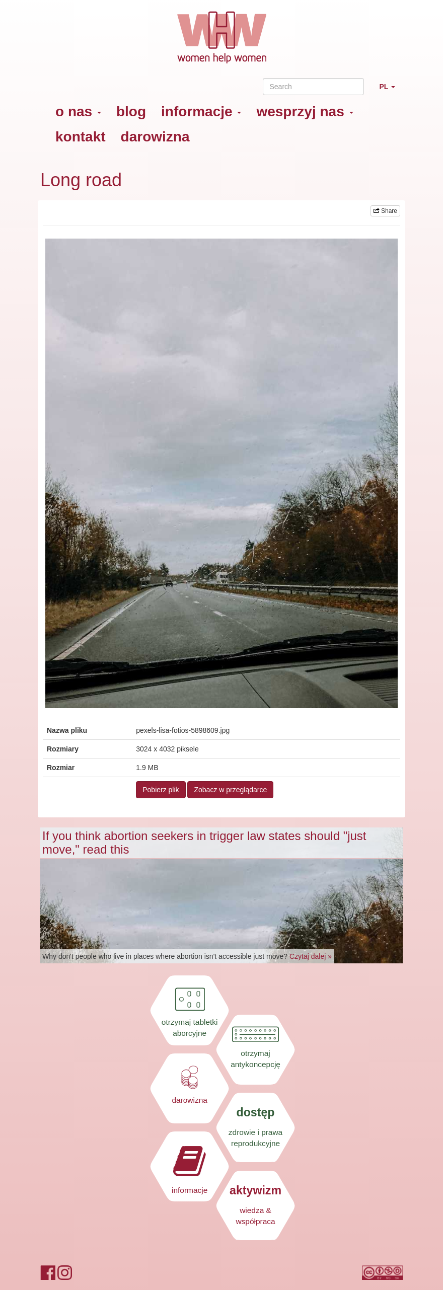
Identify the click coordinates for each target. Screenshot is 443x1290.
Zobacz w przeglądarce (230, 790)
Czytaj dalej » (310, 956)
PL (391, 91)
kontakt (80, 136)
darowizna (155, 136)
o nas (78, 111)
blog (131, 111)
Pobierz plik (160, 790)
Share (385, 210)
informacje (201, 111)
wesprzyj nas (304, 111)
